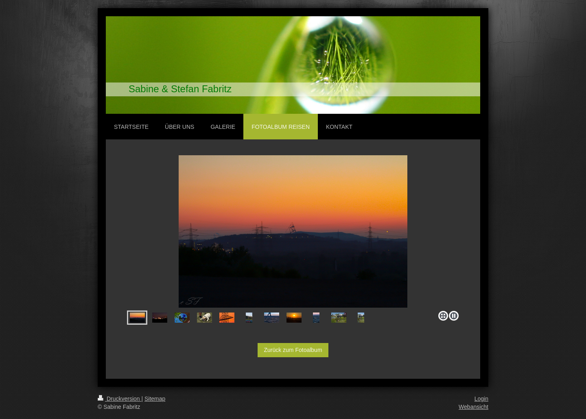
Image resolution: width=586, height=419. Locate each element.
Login (481, 398)
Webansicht (473, 407)
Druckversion (119, 398)
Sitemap (154, 398)
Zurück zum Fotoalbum (293, 350)
